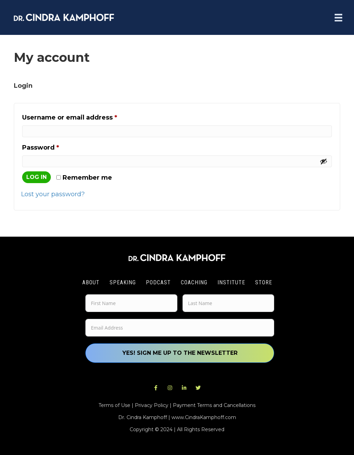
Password (56, 146)
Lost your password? (53, 194)
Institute (231, 282)
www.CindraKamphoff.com (203, 417)
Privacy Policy (151, 405)
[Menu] (338, 17)
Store (263, 282)
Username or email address (85, 116)
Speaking (123, 282)
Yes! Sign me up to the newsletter (179, 353)
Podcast (158, 282)
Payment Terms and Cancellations (214, 405)
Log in (36, 177)
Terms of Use (114, 405)
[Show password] (323, 161)
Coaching (194, 282)
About (91, 282)
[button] (156, 388)
